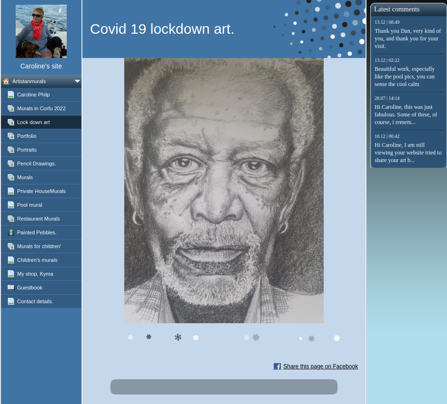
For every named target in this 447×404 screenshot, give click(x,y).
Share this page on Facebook (320, 366)
